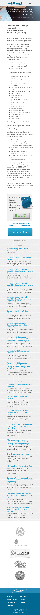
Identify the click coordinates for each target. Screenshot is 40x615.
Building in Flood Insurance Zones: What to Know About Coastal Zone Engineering (20, 480)
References (11, 603)
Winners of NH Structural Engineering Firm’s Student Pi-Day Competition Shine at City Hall (19, 339)
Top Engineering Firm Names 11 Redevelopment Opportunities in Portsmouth (19, 412)
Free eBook (22, 215)
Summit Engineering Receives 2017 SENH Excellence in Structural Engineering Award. (20, 299)
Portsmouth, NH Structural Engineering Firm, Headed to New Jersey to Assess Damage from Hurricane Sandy (19, 365)
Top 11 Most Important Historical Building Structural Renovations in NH (19, 495)
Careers (22, 599)
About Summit (12, 599)
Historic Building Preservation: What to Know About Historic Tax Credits (19, 509)
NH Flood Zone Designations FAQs (20, 466)
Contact (23, 603)
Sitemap (10, 606)
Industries (23, 596)
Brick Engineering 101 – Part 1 (18, 454)
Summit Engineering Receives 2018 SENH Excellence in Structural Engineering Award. (20, 285)
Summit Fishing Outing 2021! (17, 249)
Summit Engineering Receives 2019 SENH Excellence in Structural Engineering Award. (20, 271)
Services (10, 596)
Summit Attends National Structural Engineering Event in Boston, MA (18, 325)
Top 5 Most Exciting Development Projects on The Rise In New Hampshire (19, 426)
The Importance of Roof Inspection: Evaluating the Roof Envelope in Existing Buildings (18, 442)
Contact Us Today (20, 232)
